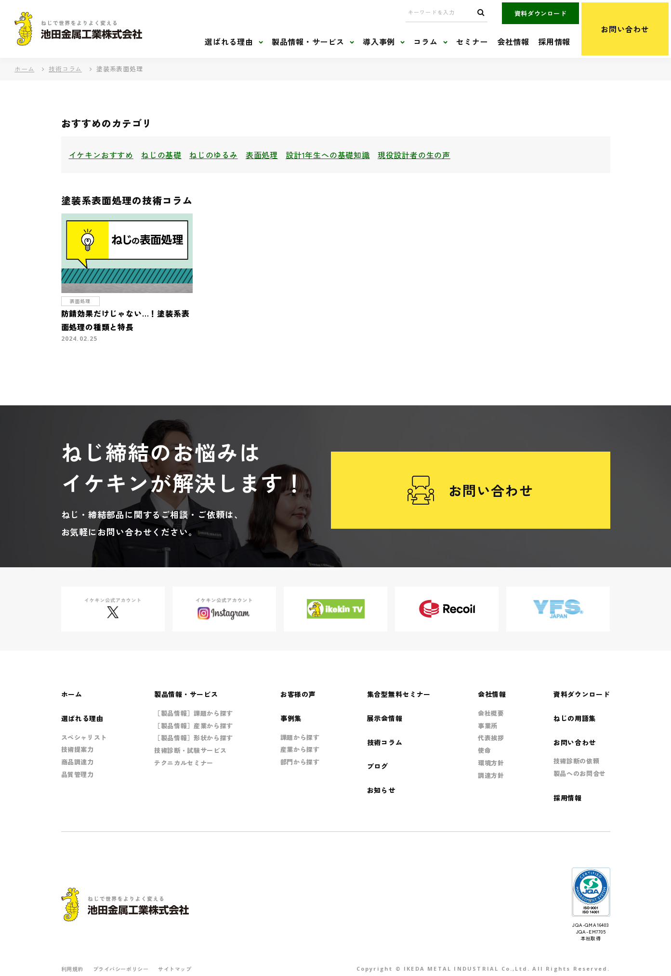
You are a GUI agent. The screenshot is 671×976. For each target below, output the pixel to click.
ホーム (24, 68)
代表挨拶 (491, 737)
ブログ (377, 766)
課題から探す (300, 737)
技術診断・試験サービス (190, 750)
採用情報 (554, 41)
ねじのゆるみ (213, 154)
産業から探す (300, 749)
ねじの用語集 (574, 718)
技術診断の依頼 (576, 760)
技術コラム (65, 68)
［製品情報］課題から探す (193, 713)
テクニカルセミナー (183, 762)
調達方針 (491, 775)
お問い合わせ (625, 29)
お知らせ (381, 790)
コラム (425, 41)
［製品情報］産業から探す (193, 725)
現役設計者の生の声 (414, 154)
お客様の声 (298, 694)
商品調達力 (77, 761)
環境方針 (491, 762)
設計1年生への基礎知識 (328, 154)
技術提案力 (77, 749)
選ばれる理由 (229, 41)
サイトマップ (174, 969)
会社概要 (491, 713)
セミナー (472, 41)
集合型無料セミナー (399, 694)
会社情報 (513, 41)
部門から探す (300, 761)
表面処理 (262, 154)
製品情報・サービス (308, 41)
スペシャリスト (84, 737)
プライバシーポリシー (121, 969)
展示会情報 (385, 718)
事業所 (488, 725)
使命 (484, 750)
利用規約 (72, 969)
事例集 (291, 718)
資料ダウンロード (540, 13)
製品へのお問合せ (579, 773)
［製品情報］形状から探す (193, 737)
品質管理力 (77, 774)
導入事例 (379, 41)
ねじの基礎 (161, 154)
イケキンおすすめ (101, 154)
